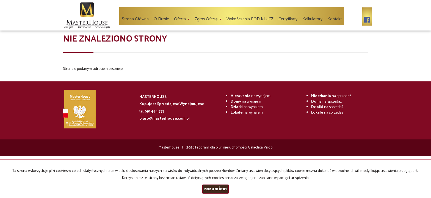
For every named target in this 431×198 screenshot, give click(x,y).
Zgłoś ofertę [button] (208, 19)
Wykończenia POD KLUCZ (249, 19)
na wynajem (250, 96)
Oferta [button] (182, 19)
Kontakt (334, 19)
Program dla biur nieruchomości (221, 147)
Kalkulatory (312, 19)
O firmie (161, 19)
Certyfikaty (287, 19)
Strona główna (135, 19)
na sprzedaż (331, 96)
